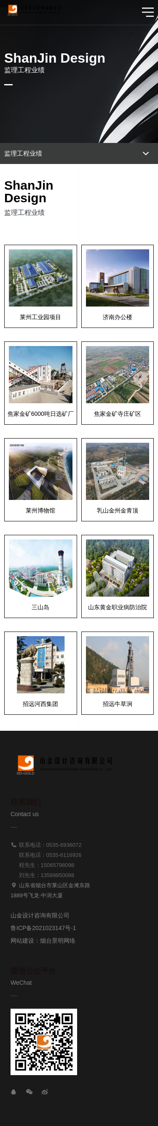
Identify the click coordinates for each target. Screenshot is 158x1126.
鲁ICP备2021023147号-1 (43, 928)
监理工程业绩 (23, 153)
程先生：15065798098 (42, 865)
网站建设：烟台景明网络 (43, 940)
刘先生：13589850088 (42, 875)
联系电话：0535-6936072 (46, 845)
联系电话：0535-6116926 (46, 855)
